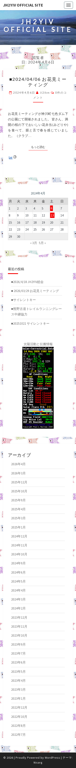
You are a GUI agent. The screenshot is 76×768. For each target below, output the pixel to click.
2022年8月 (18, 726)
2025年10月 (19, 491)
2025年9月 (18, 500)
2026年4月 (18, 464)
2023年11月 (19, 626)
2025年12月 (19, 482)
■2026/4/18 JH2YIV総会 (27, 282)
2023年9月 (18, 644)
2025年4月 (18, 509)
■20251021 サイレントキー (30, 323)
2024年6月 (18, 572)
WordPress (52, 757)
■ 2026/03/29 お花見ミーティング (35, 291)
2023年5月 (18, 671)
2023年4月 (18, 680)
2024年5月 (18, 581)
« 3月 (33, 243)
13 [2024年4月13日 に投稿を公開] (52, 215)
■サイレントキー (23, 300)
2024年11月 (19, 545)
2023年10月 (19, 635)
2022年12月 (19, 707)
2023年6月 (18, 662)
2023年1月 (18, 698)
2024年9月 (18, 563)
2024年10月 (19, 554)
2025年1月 (18, 527)
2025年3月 (18, 518)
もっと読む (39, 147)
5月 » (42, 243)
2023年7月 (18, 653)
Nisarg (38, 762)
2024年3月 (18, 599)
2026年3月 (18, 473)
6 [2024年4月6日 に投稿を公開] (51, 208)
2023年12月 (19, 617)
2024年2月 (18, 608)
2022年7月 (18, 734)
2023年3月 (18, 689)
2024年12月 (19, 536)
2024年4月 (18, 590)
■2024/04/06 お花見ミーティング (38, 81)
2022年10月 (19, 717)
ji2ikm (45, 92)
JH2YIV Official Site (23, 5)
